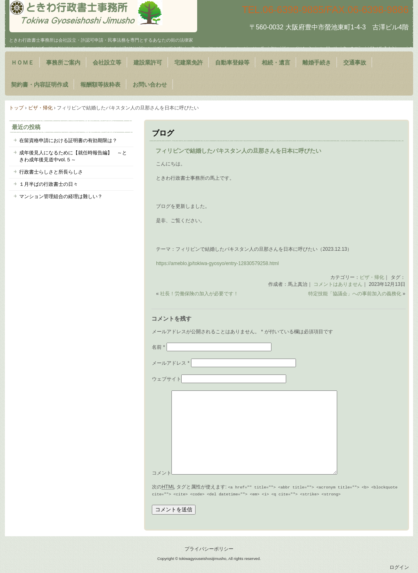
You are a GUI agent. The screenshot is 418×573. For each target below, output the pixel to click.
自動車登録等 (232, 62)
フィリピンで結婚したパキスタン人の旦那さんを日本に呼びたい (238, 150)
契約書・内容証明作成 (39, 84)
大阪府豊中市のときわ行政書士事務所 (103, 16)
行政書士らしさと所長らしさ (51, 172)
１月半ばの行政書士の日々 (48, 184)
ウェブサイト (166, 379)
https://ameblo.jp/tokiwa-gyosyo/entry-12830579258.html (217, 263)
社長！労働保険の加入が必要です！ (199, 294)
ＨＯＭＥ (22, 62)
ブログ (163, 133)
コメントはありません (338, 284)
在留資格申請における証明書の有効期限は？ (68, 140)
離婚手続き (316, 62)
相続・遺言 (276, 62)
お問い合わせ (150, 84)
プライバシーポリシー (209, 549)
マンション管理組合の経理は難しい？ (60, 196)
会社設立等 (107, 62)
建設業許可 (147, 62)
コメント (161, 473)
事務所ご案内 (63, 62)
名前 (158, 347)
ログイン (399, 567)
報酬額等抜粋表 (100, 84)
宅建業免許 (188, 62)
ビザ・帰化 (372, 277)
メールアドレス (170, 363)
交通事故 (354, 62)
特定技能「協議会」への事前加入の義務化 (354, 294)
